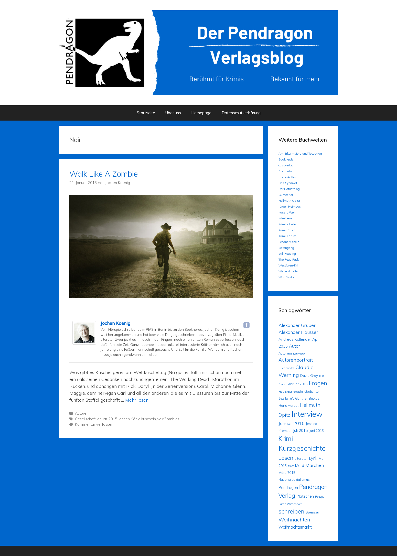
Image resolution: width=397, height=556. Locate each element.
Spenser (312, 512)
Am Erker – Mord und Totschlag (300, 153)
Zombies (171, 419)
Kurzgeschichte (302, 448)
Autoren (82, 413)
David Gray (309, 375)
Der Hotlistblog (289, 189)
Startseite (146, 112)
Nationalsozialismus (294, 479)
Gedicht (298, 391)
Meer (291, 466)
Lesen (285, 457)
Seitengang (286, 248)
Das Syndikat (287, 183)
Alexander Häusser (298, 332)
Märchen (314, 465)
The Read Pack (288, 259)
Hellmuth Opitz (289, 200)
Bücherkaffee (287, 177)
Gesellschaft (85, 419)
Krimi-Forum (287, 236)
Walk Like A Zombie (103, 174)
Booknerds (286, 159)
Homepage (201, 112)
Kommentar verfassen (94, 424)
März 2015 (286, 473)
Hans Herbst (288, 405)
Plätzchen (305, 496)
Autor (294, 346)
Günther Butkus (307, 398)
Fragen (318, 383)
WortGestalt (287, 277)
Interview (307, 414)
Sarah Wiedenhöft (290, 504)
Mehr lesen (136, 400)
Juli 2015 (300, 430)
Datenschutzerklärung (241, 112)
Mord (299, 465)
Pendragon (288, 487)
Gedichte (311, 391)
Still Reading (287, 253)
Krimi (285, 438)
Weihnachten (294, 519)
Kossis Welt (286, 212)
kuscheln (148, 419)
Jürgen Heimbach (290, 206)
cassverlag (286, 165)
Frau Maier (285, 391)
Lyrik (313, 458)
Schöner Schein (288, 242)
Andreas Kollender (294, 339)
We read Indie (287, 271)
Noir (160, 419)
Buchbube (285, 171)
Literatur (301, 458)
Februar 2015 (297, 384)
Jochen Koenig (116, 323)
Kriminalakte (287, 224)
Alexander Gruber (297, 325)
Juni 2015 (316, 431)
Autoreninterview (292, 353)
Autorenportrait (295, 360)
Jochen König (129, 419)
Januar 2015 (106, 419)
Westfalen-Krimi (289, 265)
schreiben (291, 511)
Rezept (319, 496)
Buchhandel (286, 368)
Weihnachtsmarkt (295, 527)
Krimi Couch (286, 230)
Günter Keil (286, 195)
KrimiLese (285, 218)
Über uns (173, 112)
